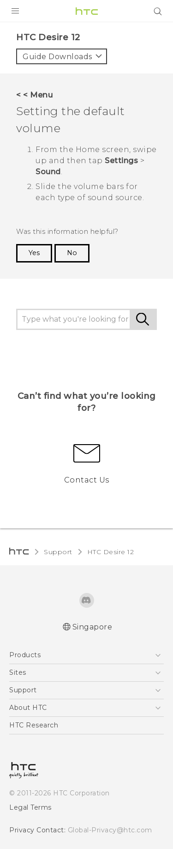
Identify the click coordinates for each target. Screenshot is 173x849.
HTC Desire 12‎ (110, 552)
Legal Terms (30, 807)
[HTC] (87, 11)
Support (58, 552)
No (72, 253)
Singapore (92, 627)
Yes (34, 253)
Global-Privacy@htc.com (110, 830)
